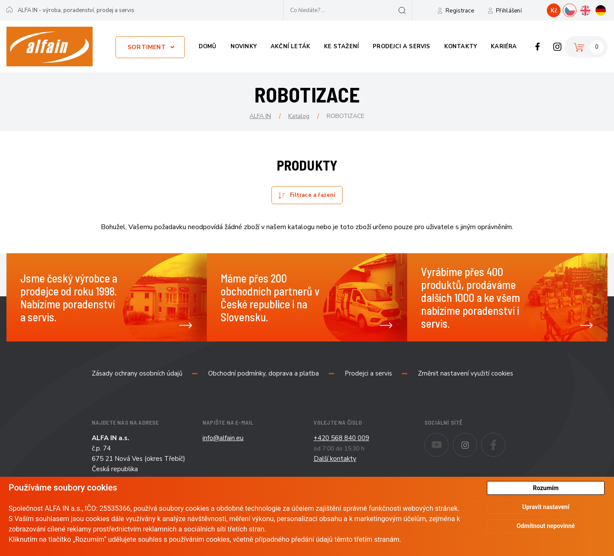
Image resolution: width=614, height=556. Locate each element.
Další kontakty (335, 458)
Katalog (298, 116)
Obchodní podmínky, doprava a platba (263, 373)
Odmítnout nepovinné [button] (546, 527)
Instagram (557, 46)
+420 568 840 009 (341, 438)
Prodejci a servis (401, 46)
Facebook (537, 46)
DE (607, 9)
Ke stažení (341, 46)
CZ (576, 9)
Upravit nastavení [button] (545, 507)
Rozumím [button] (546, 488)
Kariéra (504, 46)
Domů (208, 46)
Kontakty (460, 46)
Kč (554, 11)
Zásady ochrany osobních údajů (137, 373)
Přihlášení (509, 11)
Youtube (448, 439)
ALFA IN (260, 116)
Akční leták (290, 46)
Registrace (460, 11)
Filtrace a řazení (312, 195)
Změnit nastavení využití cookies (465, 373)
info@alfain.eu (223, 438)
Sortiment (147, 47)
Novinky (244, 46)
